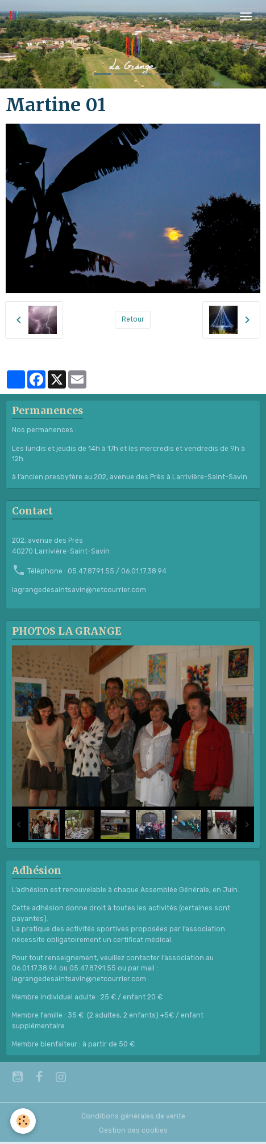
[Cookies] (23, 1121)
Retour (133, 319)
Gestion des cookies (133, 1130)
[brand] (16, 16)
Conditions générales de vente (133, 1116)
